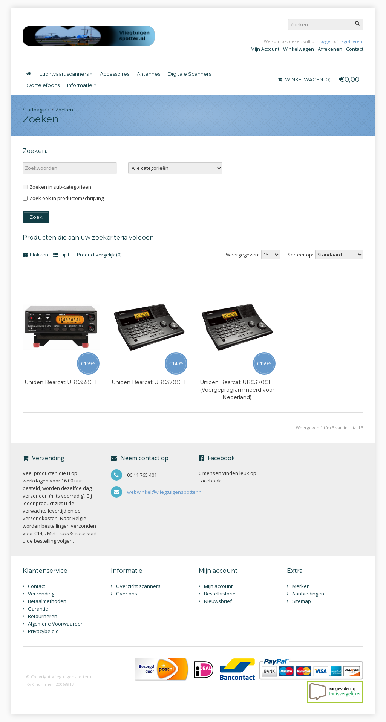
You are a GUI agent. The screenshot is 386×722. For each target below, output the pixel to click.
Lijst (61, 254)
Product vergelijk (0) (99, 254)
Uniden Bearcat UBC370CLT (149, 382)
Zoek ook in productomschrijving (63, 198)
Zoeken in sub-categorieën (57, 186)
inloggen (324, 41)
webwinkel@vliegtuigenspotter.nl (165, 491)
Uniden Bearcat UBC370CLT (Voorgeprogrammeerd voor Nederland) (237, 390)
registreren (350, 41)
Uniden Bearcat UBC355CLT (61, 382)
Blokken (35, 254)
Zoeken (64, 109)
